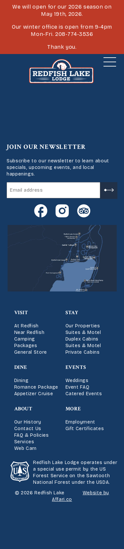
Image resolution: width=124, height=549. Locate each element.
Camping (24, 339)
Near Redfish (29, 332)
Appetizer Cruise (33, 394)
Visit (21, 312)
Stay (72, 312)
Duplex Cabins (82, 339)
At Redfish (26, 326)
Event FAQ (77, 387)
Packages (25, 345)
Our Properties (82, 326)
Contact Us (27, 428)
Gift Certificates (84, 428)
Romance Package (36, 387)
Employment (80, 422)
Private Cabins (82, 352)
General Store (30, 352)
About (23, 408)
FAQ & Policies (31, 435)
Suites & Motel (83, 332)
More (73, 408)
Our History (27, 422)
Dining (21, 380)
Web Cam (25, 448)
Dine (20, 367)
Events (75, 367)
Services (24, 442)
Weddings (77, 380)
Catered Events (83, 394)
